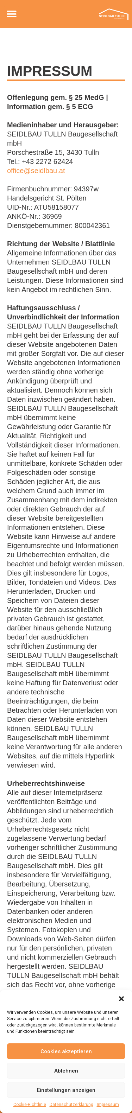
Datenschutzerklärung (71, 1104)
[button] (121, 998)
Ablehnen (66, 1071)
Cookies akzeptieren (66, 1051)
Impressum (108, 1104)
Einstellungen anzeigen (66, 1090)
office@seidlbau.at (36, 170)
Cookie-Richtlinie (29, 1104)
